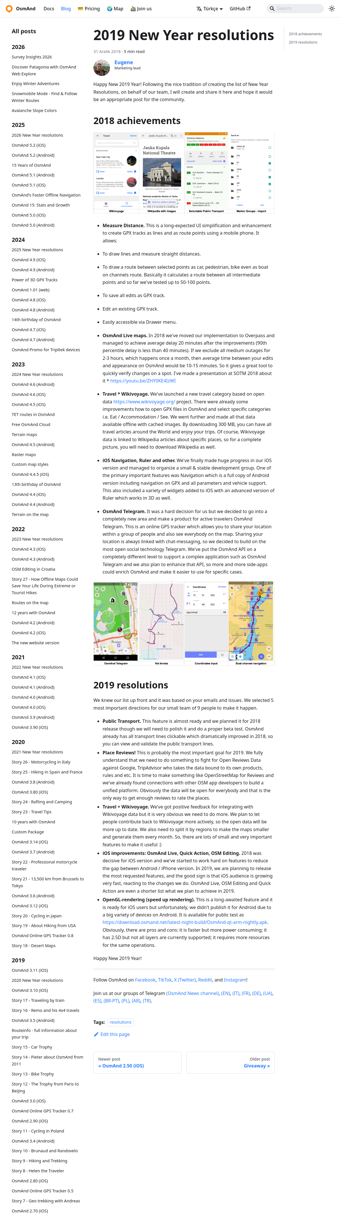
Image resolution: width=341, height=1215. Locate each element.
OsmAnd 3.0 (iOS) (29, 1101)
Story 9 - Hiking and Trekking (39, 1160)
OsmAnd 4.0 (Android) (33, 697)
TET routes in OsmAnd (33, 414)
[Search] (295, 8)
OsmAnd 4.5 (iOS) (29, 404)
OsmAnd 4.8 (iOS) (29, 300)
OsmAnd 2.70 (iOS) (30, 1211)
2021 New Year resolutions (37, 752)
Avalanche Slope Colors (34, 110)
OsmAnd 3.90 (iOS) (30, 727)
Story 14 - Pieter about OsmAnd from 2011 (47, 1060)
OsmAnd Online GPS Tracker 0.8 (42, 935)
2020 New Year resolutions (37, 980)
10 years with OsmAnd (33, 822)
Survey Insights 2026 (32, 57)
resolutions (120, 1022)
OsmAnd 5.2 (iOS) (29, 145)
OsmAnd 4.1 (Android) (33, 687)
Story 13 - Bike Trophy (33, 1074)
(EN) (225, 993)
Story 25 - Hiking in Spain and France (47, 772)
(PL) (125, 1001)
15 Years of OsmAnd (31, 165)
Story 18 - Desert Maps (34, 945)
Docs (49, 8)
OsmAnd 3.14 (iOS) (30, 842)
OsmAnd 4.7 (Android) (33, 339)
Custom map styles (30, 464)
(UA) (267, 993)
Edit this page (111, 1034)
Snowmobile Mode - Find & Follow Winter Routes (44, 97)
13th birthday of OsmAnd (36, 484)
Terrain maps (24, 434)
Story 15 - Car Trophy (32, 1047)
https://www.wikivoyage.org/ (144, 402)
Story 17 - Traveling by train (38, 1000)
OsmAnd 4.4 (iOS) (29, 494)
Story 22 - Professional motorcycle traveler (44, 865)
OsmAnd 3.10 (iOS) (30, 990)
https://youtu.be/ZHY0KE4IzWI (143, 381)
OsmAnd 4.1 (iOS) (29, 677)
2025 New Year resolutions (37, 249)
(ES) (97, 1001)
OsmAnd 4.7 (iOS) (29, 329)
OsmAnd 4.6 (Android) (33, 384)
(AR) (136, 1001)
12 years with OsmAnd (33, 612)
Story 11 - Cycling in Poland (38, 1131)
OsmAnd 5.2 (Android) (33, 155)
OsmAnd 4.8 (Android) (33, 310)
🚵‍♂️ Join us (141, 8)
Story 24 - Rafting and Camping (42, 801)
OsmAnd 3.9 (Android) (33, 717)
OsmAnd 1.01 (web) (30, 290)
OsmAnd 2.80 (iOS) (30, 1180)
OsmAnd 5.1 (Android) (33, 175)
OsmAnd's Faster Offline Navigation (46, 195)
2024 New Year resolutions (37, 374)
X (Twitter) (185, 980)
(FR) (246, 993)
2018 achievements (305, 33)
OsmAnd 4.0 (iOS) (29, 707)
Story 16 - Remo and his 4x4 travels (45, 1010)
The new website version (35, 642)
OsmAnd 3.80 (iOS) (30, 792)
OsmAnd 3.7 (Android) (33, 852)
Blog (66, 8)
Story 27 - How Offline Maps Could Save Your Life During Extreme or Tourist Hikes (45, 586)
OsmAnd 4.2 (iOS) (29, 632)
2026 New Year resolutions (37, 135)
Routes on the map (30, 602)
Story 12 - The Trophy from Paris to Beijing (45, 1087)
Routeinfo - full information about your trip (44, 1034)
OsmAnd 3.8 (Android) (33, 782)
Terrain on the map (30, 514)
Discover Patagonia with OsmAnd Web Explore (44, 70)
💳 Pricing (89, 8)
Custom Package (28, 832)
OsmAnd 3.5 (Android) (33, 1020)
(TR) (147, 1001)
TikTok (165, 980)
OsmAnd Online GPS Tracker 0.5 (42, 1191)
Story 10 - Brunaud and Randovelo (45, 1150)
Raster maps (24, 454)
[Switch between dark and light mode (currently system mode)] (331, 8)
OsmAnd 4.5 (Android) (33, 444)
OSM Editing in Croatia (33, 569)
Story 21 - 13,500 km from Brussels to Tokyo (48, 882)
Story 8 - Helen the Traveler (38, 1170)
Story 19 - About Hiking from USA (44, 925)
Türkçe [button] (207, 8)
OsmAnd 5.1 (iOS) (29, 185)
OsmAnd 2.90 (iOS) (30, 1121)
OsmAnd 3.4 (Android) (33, 1141)
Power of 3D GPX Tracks (35, 279)
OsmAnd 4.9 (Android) (33, 269)
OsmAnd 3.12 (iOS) (30, 905)
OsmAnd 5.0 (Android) (33, 225)
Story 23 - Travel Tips (32, 811)
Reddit (205, 980)
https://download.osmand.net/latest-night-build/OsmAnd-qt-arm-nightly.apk (185, 922)
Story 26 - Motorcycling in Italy (41, 762)
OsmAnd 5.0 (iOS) (29, 215)
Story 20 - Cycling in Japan (37, 915)
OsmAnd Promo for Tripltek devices (46, 349)
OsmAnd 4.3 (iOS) (29, 549)
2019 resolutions (303, 42)
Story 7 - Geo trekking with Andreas (46, 1201)
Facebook (145, 980)
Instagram (235, 980)
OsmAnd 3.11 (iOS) (30, 970)
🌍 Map (115, 8)
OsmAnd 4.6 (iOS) (29, 394)
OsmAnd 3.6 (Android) (33, 895)
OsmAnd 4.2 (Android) (33, 622)
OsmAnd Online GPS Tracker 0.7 (42, 1111)
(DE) (256, 993)
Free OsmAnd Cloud (31, 424)
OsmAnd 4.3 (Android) (33, 559)
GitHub (240, 8)
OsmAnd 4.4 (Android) (33, 504)
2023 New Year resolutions (37, 539)
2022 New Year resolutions (37, 667)
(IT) (235, 993)
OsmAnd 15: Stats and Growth (41, 205)
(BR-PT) (111, 1001)
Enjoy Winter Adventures (35, 83)
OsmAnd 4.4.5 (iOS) (30, 474)
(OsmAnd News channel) (192, 993)
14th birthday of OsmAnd (36, 319)
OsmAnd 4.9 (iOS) (29, 259)
